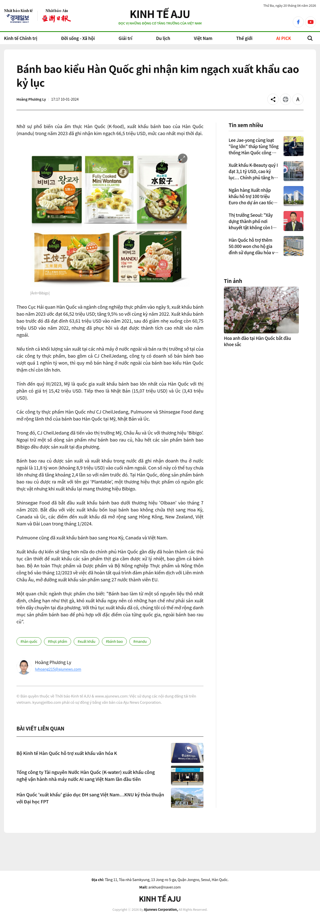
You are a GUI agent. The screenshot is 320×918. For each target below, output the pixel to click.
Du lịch (163, 38)
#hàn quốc (28, 641)
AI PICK (283, 38)
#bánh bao (114, 641)
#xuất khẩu (86, 641)
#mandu (140, 641)
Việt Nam (203, 38)
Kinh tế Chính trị (20, 38)
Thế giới (244, 38)
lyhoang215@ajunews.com (58, 669)
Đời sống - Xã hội (78, 38)
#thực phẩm (57, 641)
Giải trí (125, 38)
